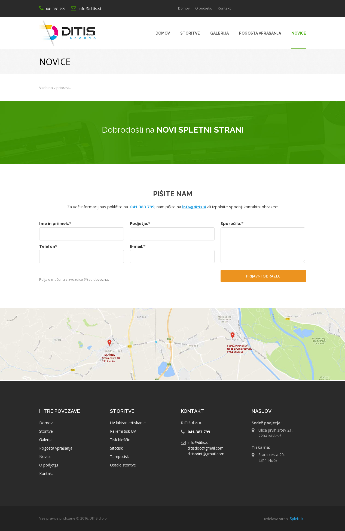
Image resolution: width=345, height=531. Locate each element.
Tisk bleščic (120, 439)
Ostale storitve (123, 465)
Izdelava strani (276, 518)
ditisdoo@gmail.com (206, 448)
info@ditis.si (90, 8)
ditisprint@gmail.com (206, 453)
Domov (46, 422)
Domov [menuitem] (184, 8)
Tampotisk (119, 456)
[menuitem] (162, 33)
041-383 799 (55, 8)
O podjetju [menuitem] (203, 8)
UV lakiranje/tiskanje (128, 422)
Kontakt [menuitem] (224, 8)
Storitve (46, 431)
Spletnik (296, 518)
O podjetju (48, 465)
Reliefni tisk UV (123, 431)
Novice (45, 456)
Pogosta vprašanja (55, 448)
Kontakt (46, 473)
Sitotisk (116, 448)
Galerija (46, 439)
